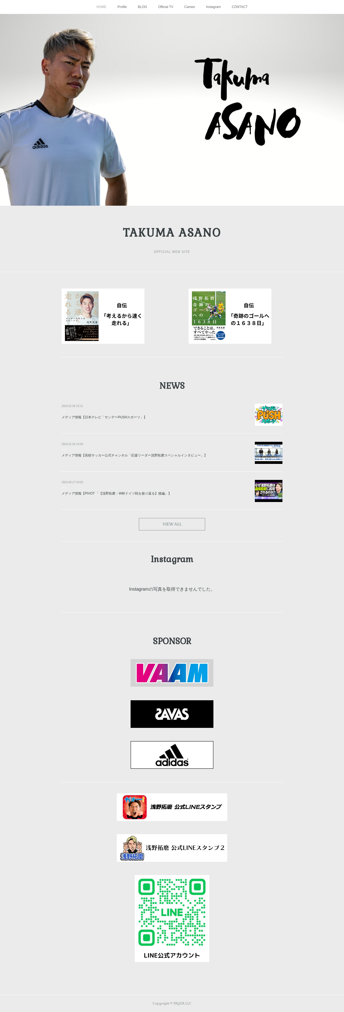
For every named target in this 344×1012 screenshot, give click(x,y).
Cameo (189, 7)
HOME (101, 7)
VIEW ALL (172, 524)
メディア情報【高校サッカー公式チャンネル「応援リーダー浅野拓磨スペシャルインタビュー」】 (134, 455)
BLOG (142, 7)
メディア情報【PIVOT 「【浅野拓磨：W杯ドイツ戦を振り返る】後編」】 (116, 493)
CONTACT (240, 7)
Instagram (213, 7)
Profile (122, 7)
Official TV (165, 7)
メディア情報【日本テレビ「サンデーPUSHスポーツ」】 (104, 417)
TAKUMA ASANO (172, 233)
